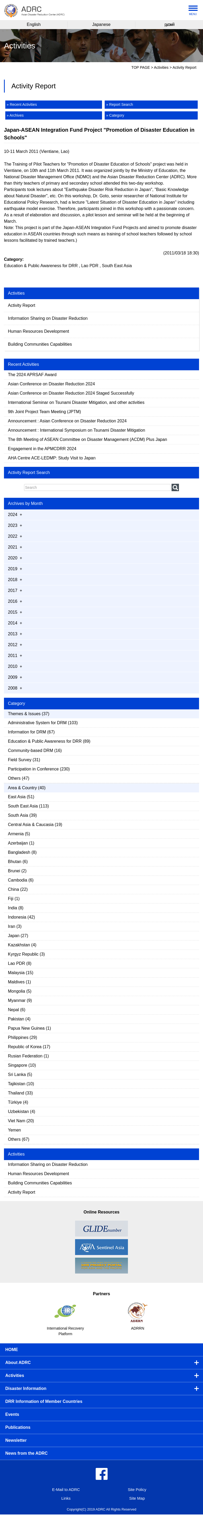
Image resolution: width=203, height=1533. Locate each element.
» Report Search (119, 104)
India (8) (16, 908)
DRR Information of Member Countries (43, 1401)
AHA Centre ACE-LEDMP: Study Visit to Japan (51, 458)
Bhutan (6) (18, 861)
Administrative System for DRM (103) (43, 722)
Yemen (14, 1130)
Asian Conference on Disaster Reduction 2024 (51, 384)
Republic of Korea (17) (29, 1046)
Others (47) (18, 778)
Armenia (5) (19, 834)
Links (66, 1498)
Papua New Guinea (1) (29, 1028)
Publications (17, 1427)
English (33, 24)
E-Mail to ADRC (66, 1489)
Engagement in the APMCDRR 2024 (42, 448)
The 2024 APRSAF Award (32, 374)
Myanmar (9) (20, 1000)
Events (12, 1414)
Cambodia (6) (21, 880)
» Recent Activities (22, 104)
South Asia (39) (22, 815)
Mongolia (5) (19, 991)
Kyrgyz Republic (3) (26, 954)
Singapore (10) (22, 1065)
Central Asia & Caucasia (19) (35, 824)
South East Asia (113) (28, 806)
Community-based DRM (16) (35, 750)
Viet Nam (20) (21, 1121)
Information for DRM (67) (31, 732)
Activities (161, 67)
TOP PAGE (140, 67)
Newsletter (16, 1440)
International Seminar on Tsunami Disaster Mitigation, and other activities (77, 402)
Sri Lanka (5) (20, 1074)
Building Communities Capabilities (40, 344)
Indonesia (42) (21, 917)
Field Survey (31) (24, 760)
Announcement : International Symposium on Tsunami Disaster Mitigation (77, 430)
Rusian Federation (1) (28, 1056)
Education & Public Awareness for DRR (41, 265)
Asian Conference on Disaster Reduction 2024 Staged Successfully (71, 393)
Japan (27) (18, 935)
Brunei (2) (17, 871)
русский (169, 24)
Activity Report (21, 305)
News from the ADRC (26, 1453)
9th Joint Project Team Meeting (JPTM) (44, 411)
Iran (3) (15, 926)
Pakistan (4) (19, 1019)
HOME (11, 1349)
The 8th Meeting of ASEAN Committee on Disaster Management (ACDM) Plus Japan (87, 439)
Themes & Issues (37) (28, 713)
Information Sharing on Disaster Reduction (48, 318)
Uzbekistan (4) (21, 1111)
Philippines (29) (22, 1037)
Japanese (101, 24)
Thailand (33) (20, 1093)
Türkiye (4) (18, 1102)
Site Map (137, 1498)
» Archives (15, 115)
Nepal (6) (16, 1009)
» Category (115, 115)
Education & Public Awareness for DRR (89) (49, 741)
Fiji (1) (14, 898)
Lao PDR (89, 265)
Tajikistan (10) (21, 1084)
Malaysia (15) (20, 972)
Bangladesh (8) (22, 852)
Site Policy (137, 1489)
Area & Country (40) (26, 788)
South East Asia (117, 265)
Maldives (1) (19, 982)
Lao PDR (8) (19, 963)
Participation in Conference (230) (39, 769)
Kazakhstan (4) (22, 945)
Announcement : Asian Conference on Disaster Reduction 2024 (67, 421)
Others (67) (18, 1139)
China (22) (18, 889)
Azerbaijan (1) (21, 843)
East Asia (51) (21, 797)
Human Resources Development (38, 331)
